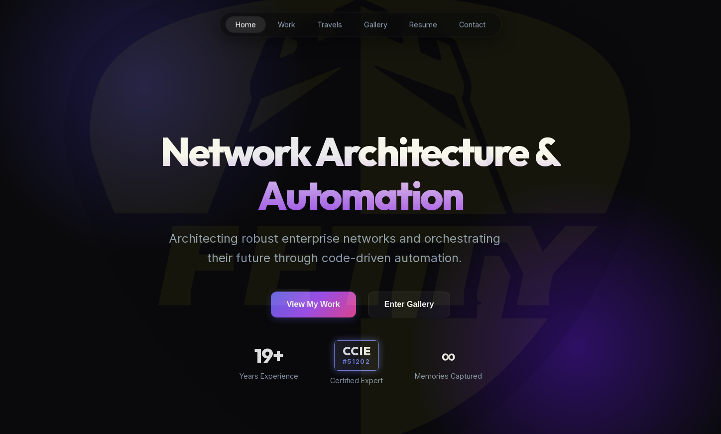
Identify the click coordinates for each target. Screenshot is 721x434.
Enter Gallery (409, 305)
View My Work (313, 305)
